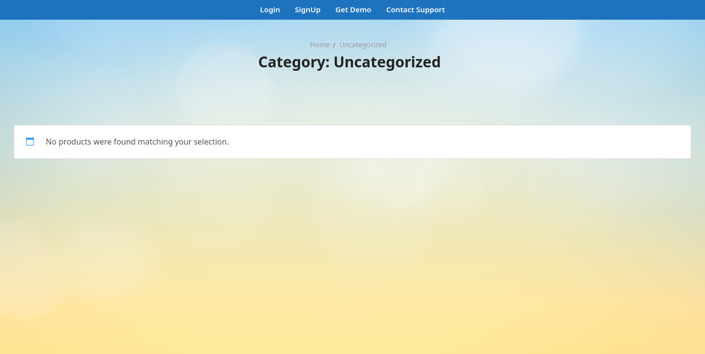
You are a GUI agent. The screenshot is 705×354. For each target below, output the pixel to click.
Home (320, 44)
